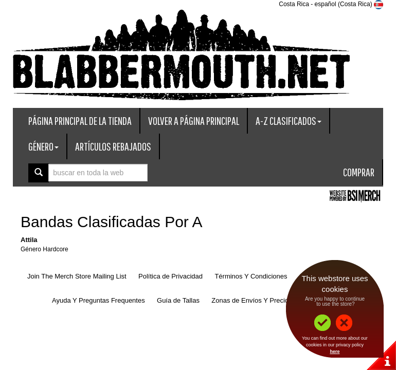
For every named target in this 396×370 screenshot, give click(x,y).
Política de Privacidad (170, 276)
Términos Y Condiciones (250, 276)
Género (43, 146)
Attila (29, 240)
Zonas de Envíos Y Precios (251, 300)
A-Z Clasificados (288, 120)
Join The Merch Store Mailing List (77, 276)
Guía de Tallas (178, 300)
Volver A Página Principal (193, 120)
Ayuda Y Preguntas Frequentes (98, 300)
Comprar (358, 171)
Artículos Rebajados (113, 146)
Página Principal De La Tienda (80, 120)
